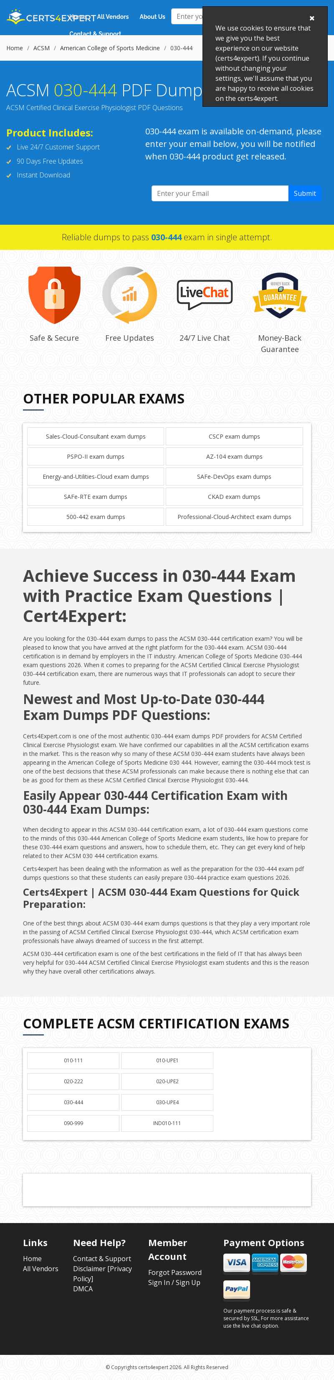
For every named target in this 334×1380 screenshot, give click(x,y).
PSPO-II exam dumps (95, 456)
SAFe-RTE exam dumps (95, 497)
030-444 (73, 1102)
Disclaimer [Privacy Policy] (102, 1273)
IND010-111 (167, 1123)
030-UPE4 (167, 1102)
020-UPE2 (167, 1081)
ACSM (41, 48)
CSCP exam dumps (234, 436)
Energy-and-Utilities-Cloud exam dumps (96, 477)
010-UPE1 (167, 1060)
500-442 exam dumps (95, 517)
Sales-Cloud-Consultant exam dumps (96, 436)
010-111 (73, 1060)
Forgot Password (175, 1272)
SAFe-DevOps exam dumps (234, 477)
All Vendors (113, 16)
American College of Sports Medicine (110, 48)
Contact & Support (95, 34)
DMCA (83, 1288)
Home (77, 16)
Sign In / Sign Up (174, 1282)
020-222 (73, 1081)
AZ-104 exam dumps (234, 456)
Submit (305, 193)
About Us (152, 16)
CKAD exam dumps (234, 497)
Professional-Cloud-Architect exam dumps (234, 517)
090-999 (73, 1123)
